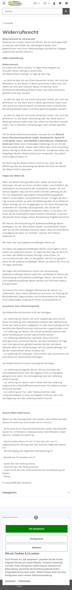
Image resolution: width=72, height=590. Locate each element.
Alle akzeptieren (36, 529)
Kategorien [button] (9, 492)
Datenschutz (24, 581)
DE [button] (35, 3)
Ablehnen (36, 547)
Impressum (10, 581)
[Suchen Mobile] (32, 11)
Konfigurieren (36, 539)
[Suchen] (66, 11)
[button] (54, 3)
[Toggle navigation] (3, 2)
